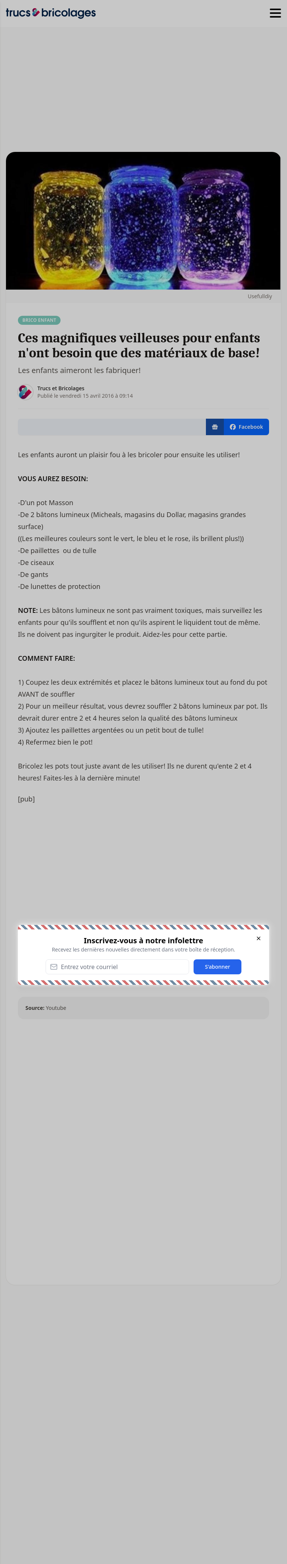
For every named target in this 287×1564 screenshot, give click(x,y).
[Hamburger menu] (275, 13)
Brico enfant (39, 320)
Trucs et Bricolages (60, 388)
